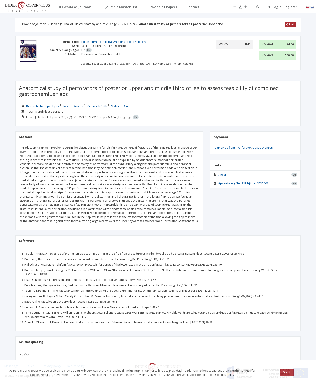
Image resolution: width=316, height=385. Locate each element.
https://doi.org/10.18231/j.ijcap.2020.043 (243, 183)
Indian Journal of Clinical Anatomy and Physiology (84, 24)
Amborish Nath (97, 106)
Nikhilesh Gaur (121, 106)
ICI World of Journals (33, 24)
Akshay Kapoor (73, 106)
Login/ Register (282, 7)
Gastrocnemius (262, 147)
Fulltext (221, 175)
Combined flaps (225, 147)
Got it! (287, 372)
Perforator (244, 147)
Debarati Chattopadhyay (42, 106)
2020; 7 (128, 24)
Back (290, 24)
